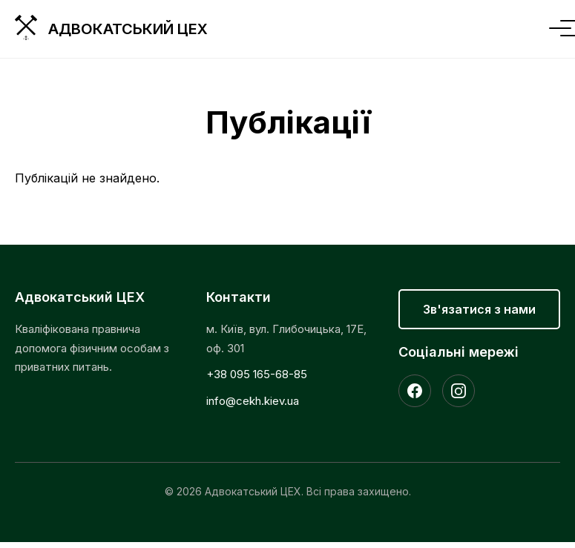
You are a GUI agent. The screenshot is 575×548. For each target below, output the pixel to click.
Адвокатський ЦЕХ (128, 29)
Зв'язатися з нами (479, 309)
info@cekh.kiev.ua (252, 401)
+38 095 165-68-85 (256, 374)
